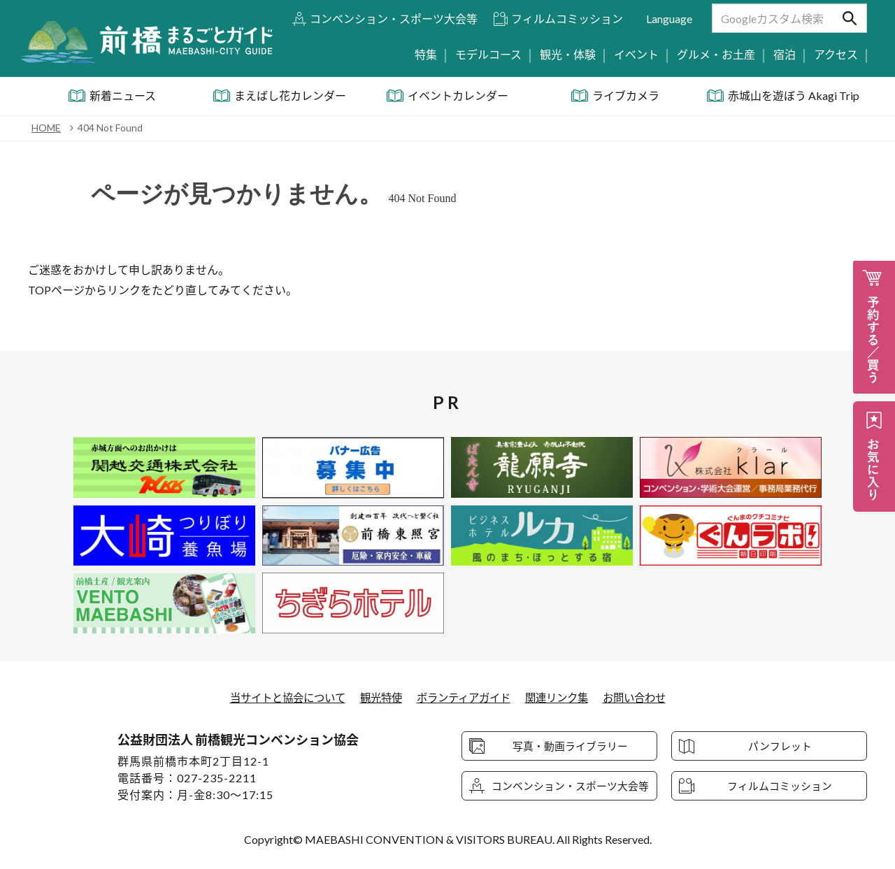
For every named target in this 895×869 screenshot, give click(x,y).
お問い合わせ (644, 697)
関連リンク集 (562, 697)
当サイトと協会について (279, 697)
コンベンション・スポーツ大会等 (394, 18)
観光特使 (377, 697)
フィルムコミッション (567, 18)
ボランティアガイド (465, 697)
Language (669, 18)
